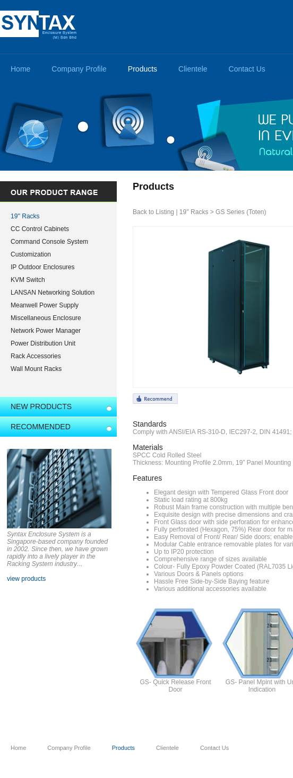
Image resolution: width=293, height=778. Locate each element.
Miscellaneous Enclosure (46, 318)
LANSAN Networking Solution (52, 292)
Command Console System (49, 241)
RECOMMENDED (41, 426)
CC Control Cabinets (40, 229)
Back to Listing (153, 212)
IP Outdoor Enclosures (43, 267)
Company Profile (79, 69)
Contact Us (247, 69)
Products (142, 69)
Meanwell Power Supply (45, 305)
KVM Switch (28, 280)
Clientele (192, 69)
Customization (31, 254)
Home (20, 69)
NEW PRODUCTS (41, 406)
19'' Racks (25, 216)
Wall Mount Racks (36, 369)
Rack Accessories (36, 356)
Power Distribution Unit (43, 343)
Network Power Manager (46, 330)
